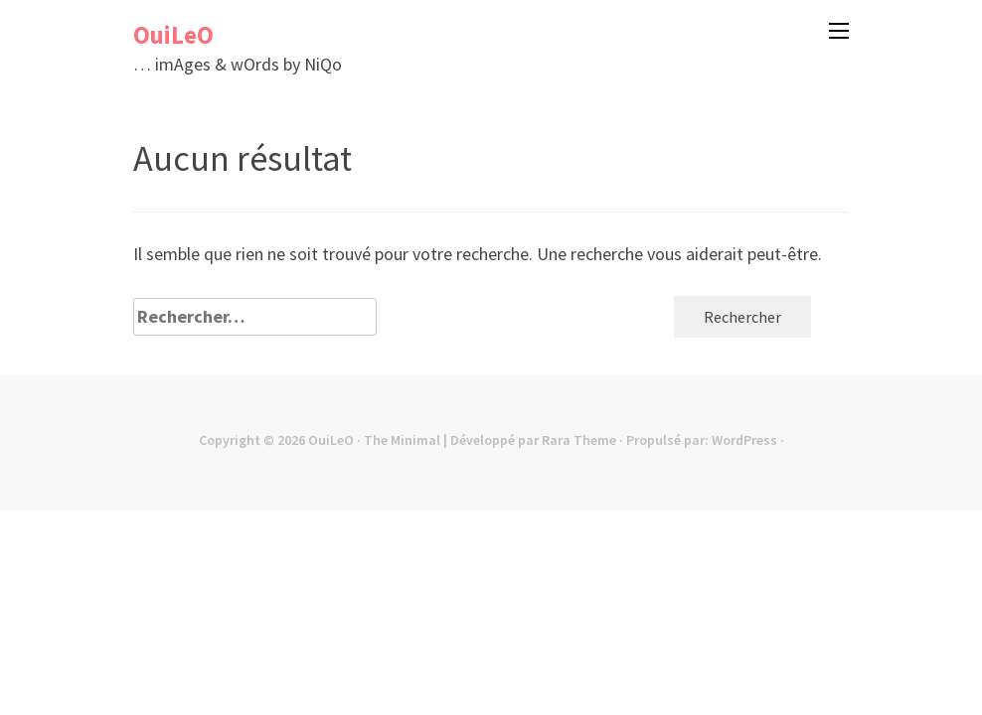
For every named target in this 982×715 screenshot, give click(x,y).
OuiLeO (173, 35)
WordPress (744, 440)
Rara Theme (579, 440)
